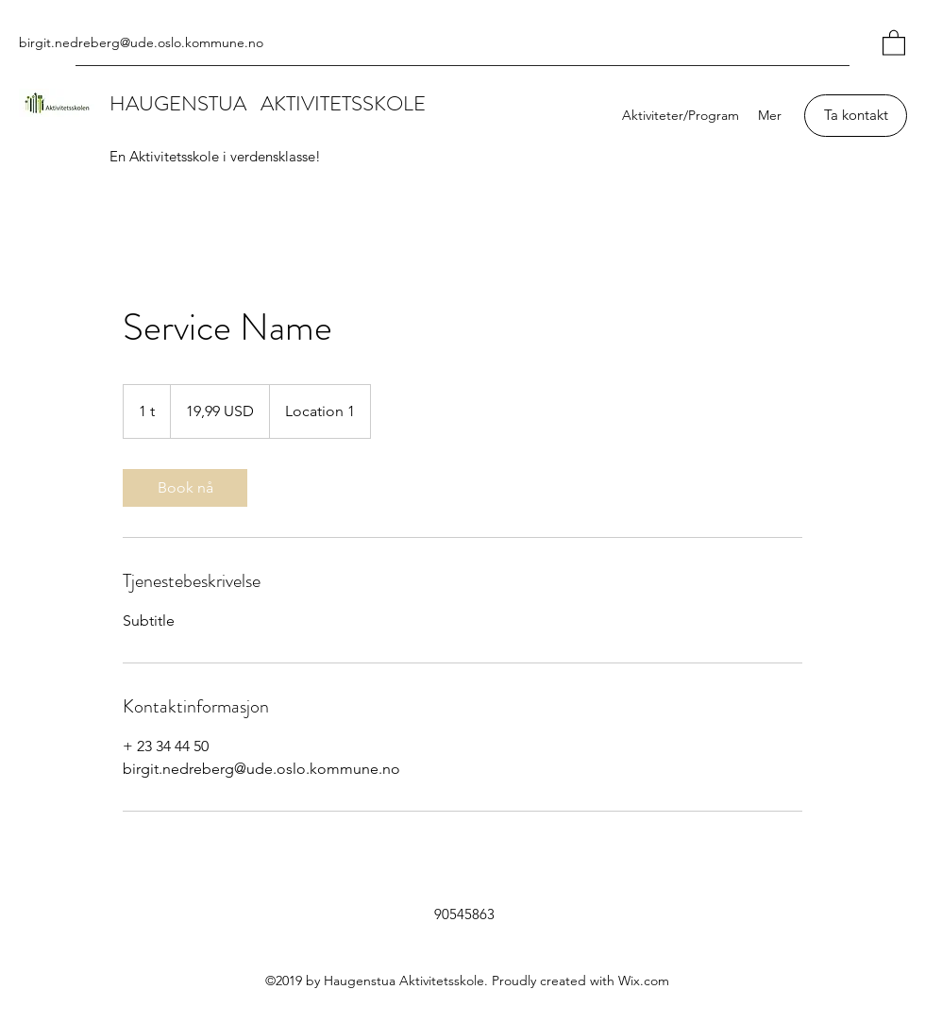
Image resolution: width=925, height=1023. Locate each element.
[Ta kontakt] (855, 115)
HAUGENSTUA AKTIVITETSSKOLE (267, 103)
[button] (894, 42)
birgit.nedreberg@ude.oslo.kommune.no (141, 42)
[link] (185, 488)
